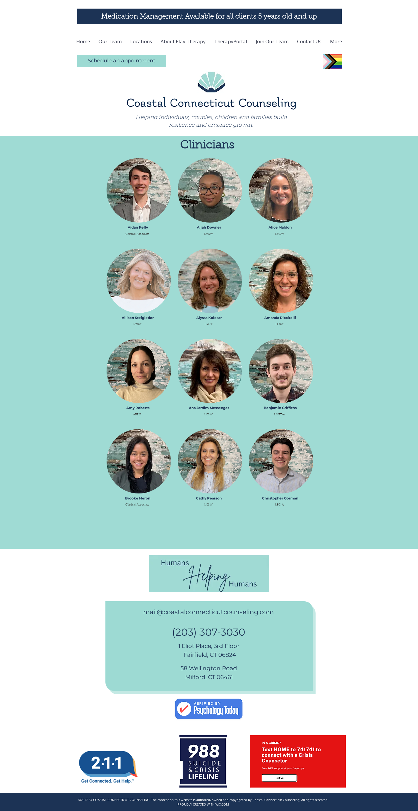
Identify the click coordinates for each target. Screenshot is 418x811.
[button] (141, 41)
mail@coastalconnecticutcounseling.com (208, 612)
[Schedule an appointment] (121, 61)
